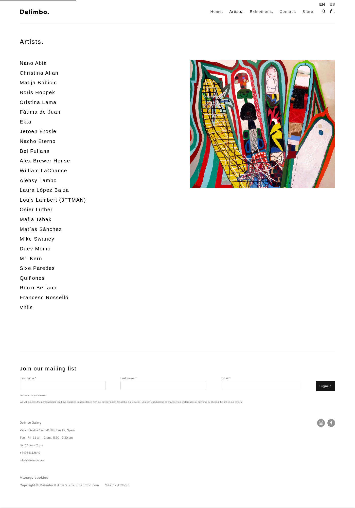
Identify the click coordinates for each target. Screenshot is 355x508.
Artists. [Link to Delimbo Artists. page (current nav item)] (236, 11)
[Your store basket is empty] (332, 11)
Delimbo (34, 11)
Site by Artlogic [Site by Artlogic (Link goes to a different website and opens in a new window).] (117, 485)
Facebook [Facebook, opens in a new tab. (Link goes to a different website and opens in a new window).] (331, 423)
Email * (226, 378)
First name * (28, 378)
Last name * (128, 378)
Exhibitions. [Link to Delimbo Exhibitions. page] (261, 11)
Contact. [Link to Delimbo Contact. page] (288, 11)
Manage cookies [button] (34, 477)
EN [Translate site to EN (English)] (322, 4)
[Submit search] (324, 10)
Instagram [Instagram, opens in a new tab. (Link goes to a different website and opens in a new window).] (321, 423)
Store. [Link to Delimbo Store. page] (308, 11)
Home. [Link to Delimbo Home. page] (216, 11)
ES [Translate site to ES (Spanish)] (332, 4)
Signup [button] (326, 386)
